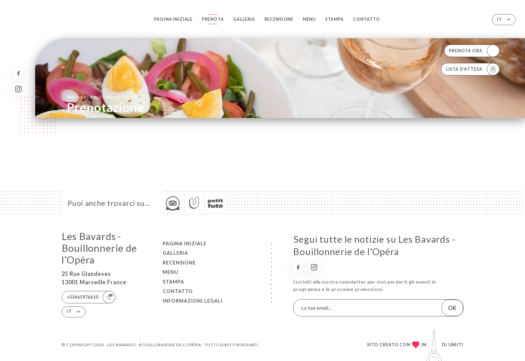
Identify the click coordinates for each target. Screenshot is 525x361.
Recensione (279, 19)
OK (452, 308)
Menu (309, 19)
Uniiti (455, 344)
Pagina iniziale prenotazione (103, 97)
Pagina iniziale (173, 19)
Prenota (213, 19)
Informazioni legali (193, 301)
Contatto (366, 19)
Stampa (334, 19)
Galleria (244, 19)
